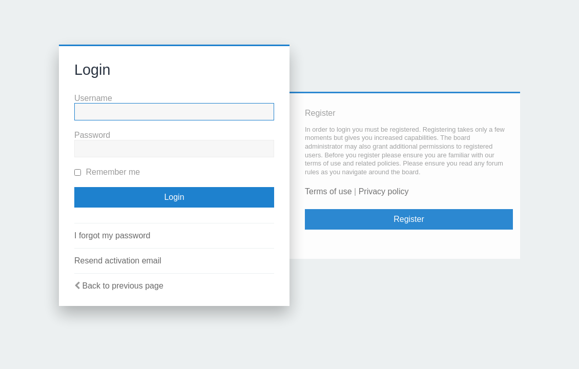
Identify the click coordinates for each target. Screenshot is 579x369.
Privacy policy (384, 191)
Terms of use (328, 191)
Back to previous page (122, 285)
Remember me (107, 172)
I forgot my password (112, 235)
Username (93, 98)
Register (409, 219)
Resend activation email (117, 260)
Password (92, 135)
